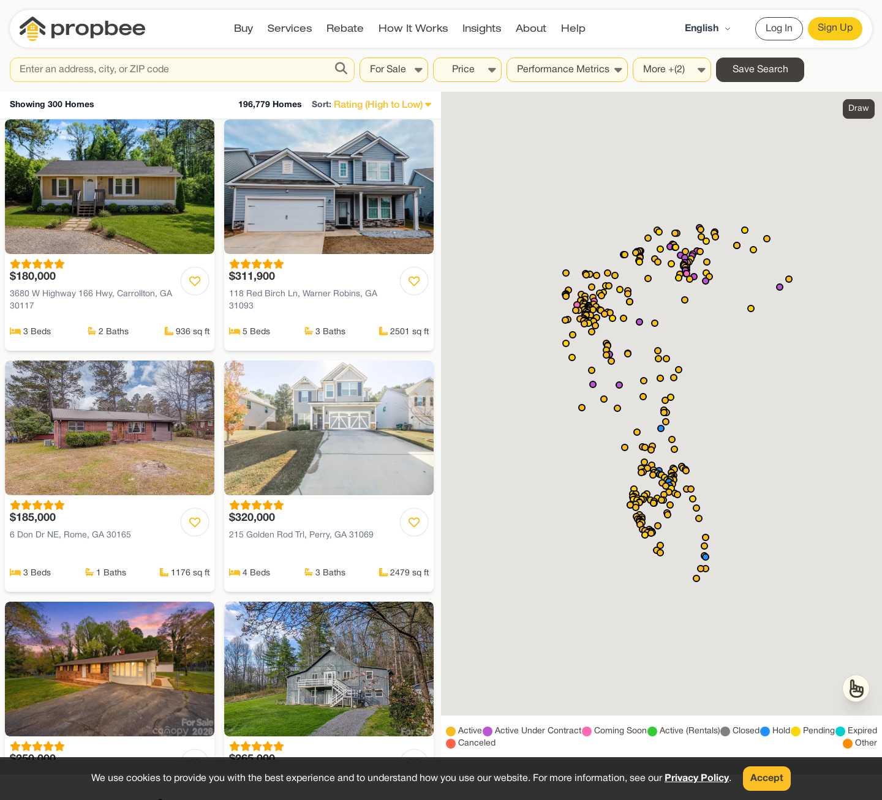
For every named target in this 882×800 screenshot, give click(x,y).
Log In (779, 28)
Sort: (321, 105)
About (531, 28)
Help (573, 28)
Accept (766, 778)
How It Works (413, 28)
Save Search (760, 69)
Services (290, 28)
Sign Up (835, 28)
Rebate (345, 28)
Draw (858, 109)
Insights (481, 28)
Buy (243, 28)
